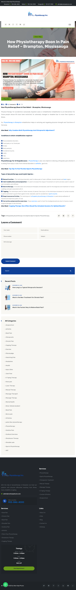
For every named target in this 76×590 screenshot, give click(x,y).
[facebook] (63, 216)
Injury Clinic (9, 369)
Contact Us (43, 523)
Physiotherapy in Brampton (13, 122)
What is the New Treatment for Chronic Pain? (28, 297)
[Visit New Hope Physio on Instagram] (13, 24)
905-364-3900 (32, 4)
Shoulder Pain (6, 523)
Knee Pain (5, 512)
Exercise (8, 349)
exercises (34, 201)
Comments (12, 104)
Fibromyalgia (10, 353)
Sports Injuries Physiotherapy (40, 216)
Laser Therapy (10, 386)
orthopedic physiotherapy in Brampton (42, 196)
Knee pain (9, 382)
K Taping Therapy (11, 377)
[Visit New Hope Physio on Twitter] (5, 24)
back (65, 179)
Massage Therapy (11, 398)
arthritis (38, 163)
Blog (41, 520)
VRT (7, 450)
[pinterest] (73, 216)
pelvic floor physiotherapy (14, 422)
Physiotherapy (33, 161)
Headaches (9, 361)
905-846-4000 (16, 4)
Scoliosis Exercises (12, 434)
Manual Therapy (11, 390)
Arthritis (8, 329)
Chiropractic (10, 337)
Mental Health (10, 402)
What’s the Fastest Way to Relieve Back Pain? (28, 307)
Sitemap (42, 527)
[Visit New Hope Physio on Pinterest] (16, 24)
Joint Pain (9, 373)
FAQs (41, 516)
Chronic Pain (10, 341)
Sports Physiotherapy (13, 446)
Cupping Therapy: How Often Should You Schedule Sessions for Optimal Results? (37, 206)
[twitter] (59, 216)
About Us (42, 512)
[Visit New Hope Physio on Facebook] (9, 24)
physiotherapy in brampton (21, 216)
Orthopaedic (9, 216)
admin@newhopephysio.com (65, 4)
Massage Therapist (12, 394)
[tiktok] (24, 24)
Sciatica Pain (10, 430)
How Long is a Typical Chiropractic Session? (27, 287)
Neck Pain (9, 410)
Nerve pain (9, 414)
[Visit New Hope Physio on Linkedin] (63, 586)
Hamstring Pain (10, 357)
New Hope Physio (19, 585)
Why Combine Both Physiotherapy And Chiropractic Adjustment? (32, 130)
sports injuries (53, 194)
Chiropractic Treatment (47, 480)
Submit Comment (10, 261)
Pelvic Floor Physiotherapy (9, 534)
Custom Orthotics (45, 494)
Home (36, 36)
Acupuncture (10, 325)
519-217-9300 (49, 4)
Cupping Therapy (11, 345)
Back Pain (9, 333)
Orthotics (9, 418)
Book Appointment (19, 568)
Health (8, 365)
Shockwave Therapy (12, 438)
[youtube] (20, 24)
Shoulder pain (10, 442)
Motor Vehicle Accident (13, 406)
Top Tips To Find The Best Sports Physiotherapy (25, 169)
